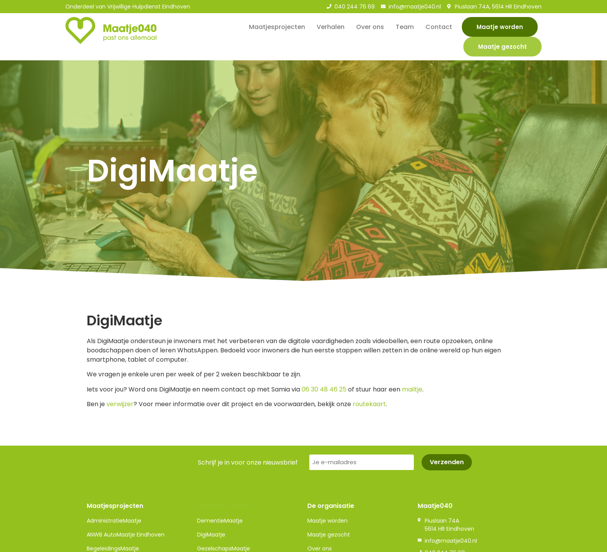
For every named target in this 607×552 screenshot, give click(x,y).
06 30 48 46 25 (324, 389)
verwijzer (120, 404)
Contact (438, 26)
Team (405, 26)
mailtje (412, 389)
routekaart (369, 404)
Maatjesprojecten (277, 26)
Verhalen (331, 26)
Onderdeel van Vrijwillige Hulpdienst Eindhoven (127, 6)
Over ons (370, 26)
